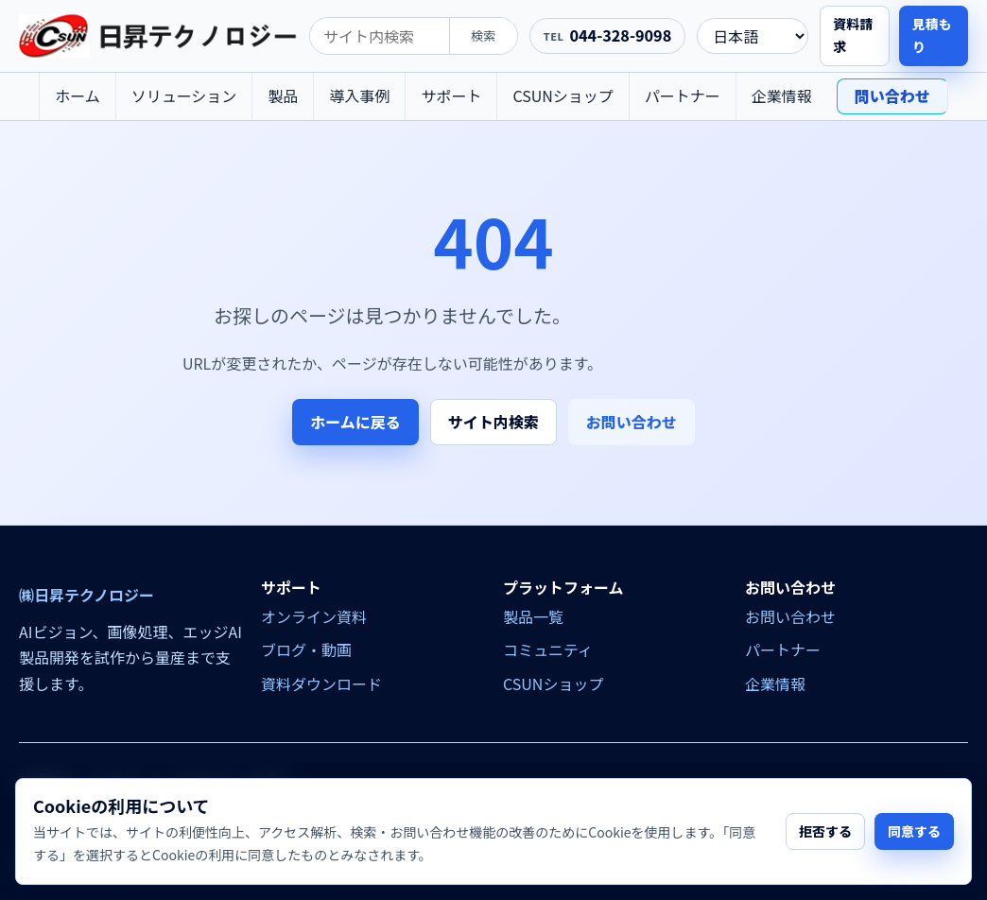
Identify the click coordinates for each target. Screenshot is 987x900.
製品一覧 (533, 616)
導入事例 (359, 95)
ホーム (77, 95)
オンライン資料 (314, 616)
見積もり (932, 35)
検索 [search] (483, 35)
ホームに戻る (355, 421)
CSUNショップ (562, 95)
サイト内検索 (493, 421)
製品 (283, 95)
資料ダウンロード (321, 683)
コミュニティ (548, 649)
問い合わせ (892, 95)
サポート (451, 95)
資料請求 (853, 35)
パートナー (682, 95)
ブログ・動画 (306, 649)
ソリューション (184, 95)
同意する (914, 831)
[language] (752, 36)
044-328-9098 (620, 35)
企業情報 (782, 95)
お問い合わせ (631, 421)
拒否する (825, 831)
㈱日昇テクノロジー (86, 595)
